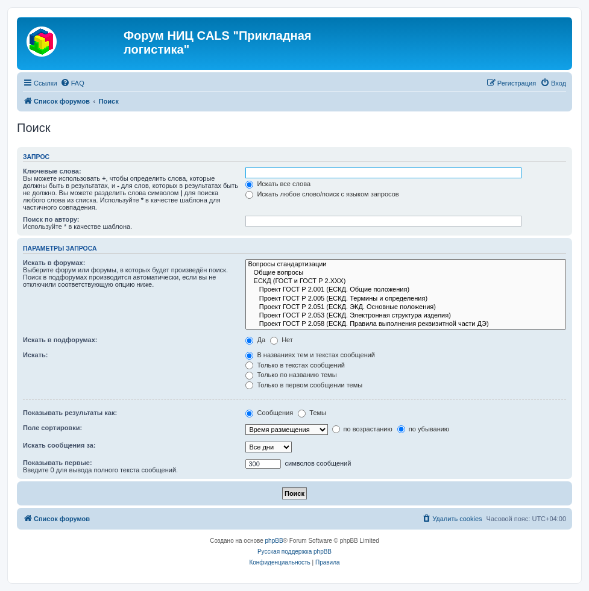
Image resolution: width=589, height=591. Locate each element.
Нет (281, 339)
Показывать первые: (57, 462)
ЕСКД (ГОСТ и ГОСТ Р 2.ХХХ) (406, 281)
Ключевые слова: (52, 171)
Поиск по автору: (51, 219)
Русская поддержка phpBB (294, 551)
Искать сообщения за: (59, 445)
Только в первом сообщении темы (303, 385)
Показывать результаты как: (70, 412)
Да (255, 339)
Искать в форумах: (54, 262)
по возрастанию (362, 429)
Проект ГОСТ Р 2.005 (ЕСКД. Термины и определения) (406, 299)
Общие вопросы (406, 273)
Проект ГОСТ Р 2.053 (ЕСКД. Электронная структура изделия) (406, 315)
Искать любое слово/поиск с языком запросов (321, 194)
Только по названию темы (290, 374)
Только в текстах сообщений (295, 365)
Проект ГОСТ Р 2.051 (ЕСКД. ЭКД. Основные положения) (406, 307)
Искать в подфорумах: (60, 339)
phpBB (274, 540)
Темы (312, 412)
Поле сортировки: (52, 427)
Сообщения (269, 412)
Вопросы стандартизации (406, 264)
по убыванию (423, 429)
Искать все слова (277, 183)
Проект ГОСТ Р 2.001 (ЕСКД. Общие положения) (406, 290)
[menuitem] (72, 83)
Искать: (35, 354)
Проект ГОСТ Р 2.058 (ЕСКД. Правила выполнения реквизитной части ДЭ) (406, 324)
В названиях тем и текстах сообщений (310, 354)
